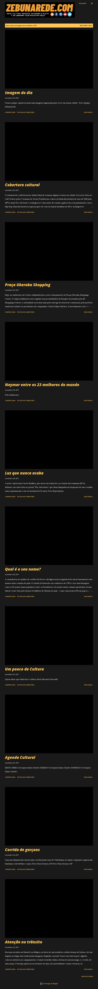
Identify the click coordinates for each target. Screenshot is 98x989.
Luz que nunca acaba (24, 473)
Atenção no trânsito (23, 942)
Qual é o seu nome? (23, 569)
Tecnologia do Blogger (49, 984)
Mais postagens (87, 976)
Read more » (88, 112)
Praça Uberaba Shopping (27, 284)
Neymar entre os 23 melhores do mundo (42, 384)
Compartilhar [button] (10, 112)
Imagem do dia (18, 92)
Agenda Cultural (20, 757)
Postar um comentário (25, 112)
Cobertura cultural (22, 184)
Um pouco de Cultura (24, 669)
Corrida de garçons (22, 849)
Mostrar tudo (86, 25)
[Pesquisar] (82, 3)
